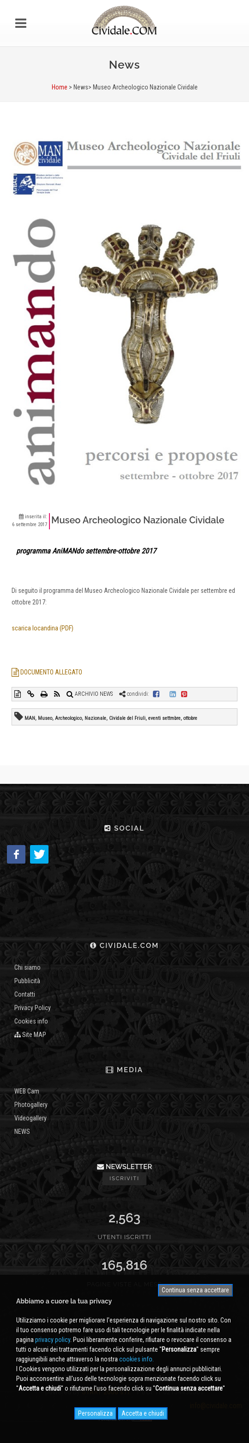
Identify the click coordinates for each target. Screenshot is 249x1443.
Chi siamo (27, 967)
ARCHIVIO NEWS (90, 694)
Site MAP (30, 1034)
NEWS (22, 1131)
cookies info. (136, 1359)
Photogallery (31, 1104)
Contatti (24, 994)
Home (59, 87)
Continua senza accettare (195, 1290)
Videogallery (30, 1118)
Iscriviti (124, 1179)
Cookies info (31, 1021)
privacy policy (52, 1339)
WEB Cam (26, 1091)
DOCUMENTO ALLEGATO (47, 672)
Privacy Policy (32, 1007)
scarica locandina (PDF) (42, 628)
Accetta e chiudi (142, 1413)
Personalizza (95, 1413)
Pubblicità (27, 981)
